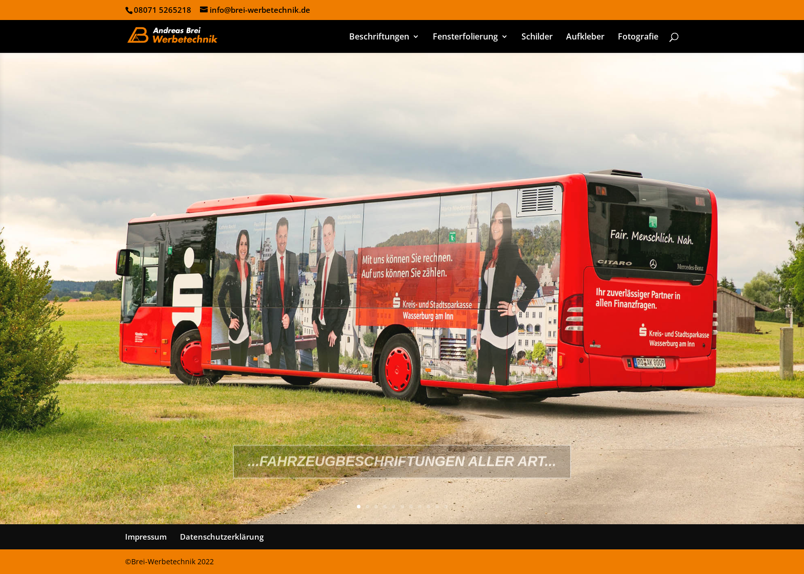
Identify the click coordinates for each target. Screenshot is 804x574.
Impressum (146, 536)
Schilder (537, 37)
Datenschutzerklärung (222, 536)
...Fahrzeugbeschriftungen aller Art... (402, 478)
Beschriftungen (379, 37)
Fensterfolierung (465, 37)
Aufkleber (585, 37)
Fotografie (638, 37)
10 (437, 506)
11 (446, 506)
